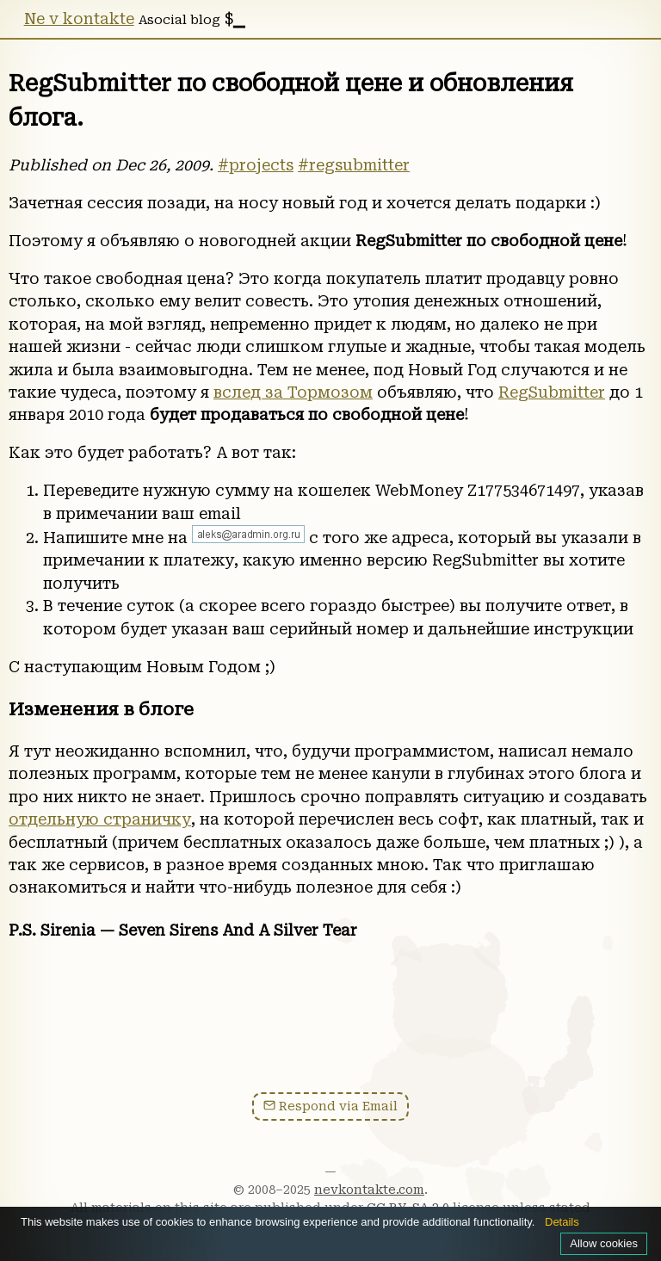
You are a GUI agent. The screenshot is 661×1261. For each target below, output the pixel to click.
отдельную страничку (100, 819)
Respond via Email (330, 1106)
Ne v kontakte (79, 19)
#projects (255, 165)
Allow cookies (604, 1243)
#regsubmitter (354, 165)
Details (562, 1221)
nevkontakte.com (369, 1189)
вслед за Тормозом (293, 392)
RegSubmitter (551, 392)
